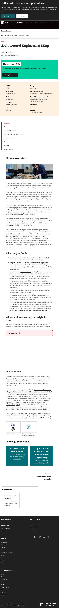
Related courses (8, 149)
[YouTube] (39, 537)
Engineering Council (22, 394)
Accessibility (25, 604)
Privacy (18, 604)
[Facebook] (31, 537)
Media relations (5, 587)
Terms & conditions (6, 606)
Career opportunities (10, 131)
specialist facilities (25, 272)
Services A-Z (4, 579)
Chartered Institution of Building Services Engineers (28, 434)
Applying (6, 146)
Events (2, 563)
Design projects (14, 263)
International (4, 531)
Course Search (6, 31)
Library (3, 582)
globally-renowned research (20, 281)
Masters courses (24, 35)
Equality (3, 555)
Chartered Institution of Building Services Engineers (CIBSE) (33, 392)
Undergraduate (5, 523)
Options (22, 16)
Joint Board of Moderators (12, 434)
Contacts (3, 595)
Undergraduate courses (9, 35)
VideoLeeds (4, 590)
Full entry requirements (37, 101)
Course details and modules (11, 127)
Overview (6, 123)
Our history (4, 545)
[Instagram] (44, 537)
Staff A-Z (3, 592)
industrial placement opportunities (20, 292)
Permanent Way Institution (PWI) (25, 401)
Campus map (4, 542)
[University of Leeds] (49, 605)
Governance (4, 550)
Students (29, 23)
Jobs (2, 574)
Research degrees (5, 528)
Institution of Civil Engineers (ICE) (16, 398)
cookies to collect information (15, 7)
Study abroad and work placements (14, 134)
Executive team (5, 558)
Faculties (44, 23)
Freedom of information (19, 606)
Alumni (52, 23)
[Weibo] (48, 537)
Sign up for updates (10, 75)
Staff (36, 23)
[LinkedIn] (35, 537)
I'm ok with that (8, 16)
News (2, 560)
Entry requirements (9, 138)
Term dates (4, 577)
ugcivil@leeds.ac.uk (36, 112)
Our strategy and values (7, 552)
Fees (5, 142)
